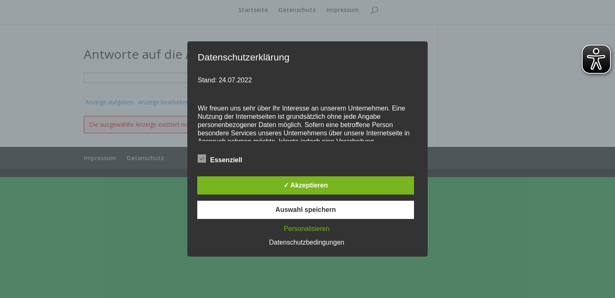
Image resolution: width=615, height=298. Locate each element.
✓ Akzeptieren (305, 185)
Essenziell (220, 158)
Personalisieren (306, 228)
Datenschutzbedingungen (306, 242)
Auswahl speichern (306, 209)
